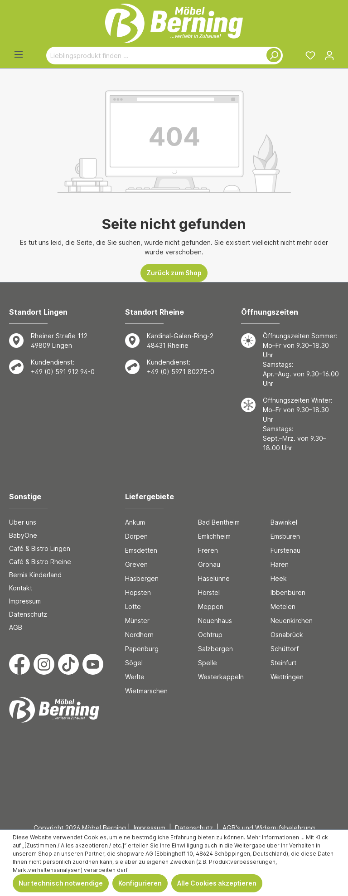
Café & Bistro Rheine (40, 561)
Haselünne (214, 578)
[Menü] (18, 54)
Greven (136, 564)
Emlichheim (214, 536)
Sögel (134, 663)
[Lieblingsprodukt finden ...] (153, 55)
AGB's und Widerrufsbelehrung (268, 828)
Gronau (209, 564)
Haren (280, 564)
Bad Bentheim (219, 522)
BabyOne (23, 535)
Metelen (283, 606)
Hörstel (209, 592)
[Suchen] (272, 55)
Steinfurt (283, 663)
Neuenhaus (215, 620)
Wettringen (287, 677)
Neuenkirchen (292, 620)
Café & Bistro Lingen (39, 548)
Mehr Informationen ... (275, 837)
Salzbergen (215, 649)
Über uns (22, 522)
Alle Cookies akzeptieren (216, 883)
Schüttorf (285, 649)
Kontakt (20, 588)
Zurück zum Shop (174, 273)
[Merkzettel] (310, 55)
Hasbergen (142, 578)
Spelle (207, 663)
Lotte (133, 606)
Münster (137, 620)
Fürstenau (285, 550)
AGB (15, 627)
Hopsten (138, 592)
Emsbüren (285, 536)
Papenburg (142, 649)
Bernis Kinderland (35, 575)
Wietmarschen (146, 691)
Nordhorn (139, 634)
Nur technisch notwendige (61, 883)
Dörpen (136, 536)
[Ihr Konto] (329, 55)
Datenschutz (28, 614)
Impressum (25, 601)
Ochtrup (210, 634)
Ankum (135, 522)
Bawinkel (284, 522)
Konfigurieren (140, 883)
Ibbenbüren (288, 592)
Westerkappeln (221, 677)
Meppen (210, 606)
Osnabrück (287, 634)
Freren (208, 550)
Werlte (135, 677)
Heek (279, 578)
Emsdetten (141, 550)
